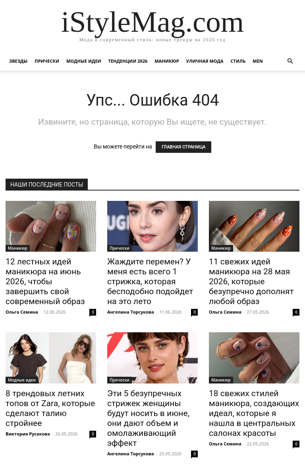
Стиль (238, 61)
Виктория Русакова (28, 434)
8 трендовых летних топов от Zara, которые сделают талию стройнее (50, 408)
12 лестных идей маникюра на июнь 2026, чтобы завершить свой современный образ (45, 281)
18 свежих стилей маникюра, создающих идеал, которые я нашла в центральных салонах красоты (254, 413)
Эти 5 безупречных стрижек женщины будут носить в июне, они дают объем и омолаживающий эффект (148, 418)
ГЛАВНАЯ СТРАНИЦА (183, 147)
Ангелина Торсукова (130, 312)
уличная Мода (205, 61)
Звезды (18, 61)
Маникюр (166, 61)
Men (258, 61)
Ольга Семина (22, 312)
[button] (289, 61)
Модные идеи (83, 61)
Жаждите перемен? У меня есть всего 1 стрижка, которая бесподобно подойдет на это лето (150, 281)
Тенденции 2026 (128, 61)
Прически (47, 61)
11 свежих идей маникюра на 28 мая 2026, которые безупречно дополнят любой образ (251, 281)
